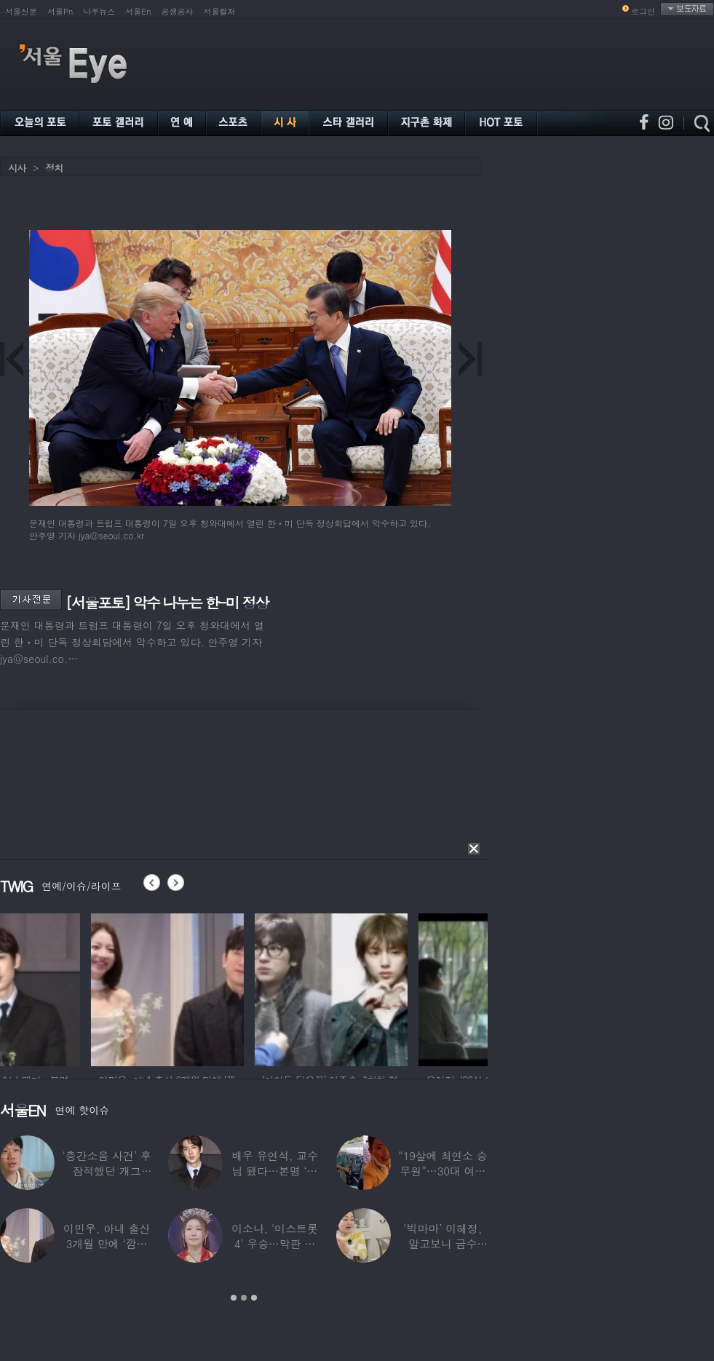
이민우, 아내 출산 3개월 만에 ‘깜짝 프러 (106, 1243)
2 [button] (244, 1298)
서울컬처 (220, 11)
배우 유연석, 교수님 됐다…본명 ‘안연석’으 (274, 1171)
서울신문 (21, 11)
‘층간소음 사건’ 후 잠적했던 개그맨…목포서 (107, 1171)
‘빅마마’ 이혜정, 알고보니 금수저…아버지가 (442, 1243)
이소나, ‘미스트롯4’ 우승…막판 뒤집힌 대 (274, 1243)
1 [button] (234, 1298)
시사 (16, 168)
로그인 (643, 11)
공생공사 (178, 11)
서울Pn (60, 11)
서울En (138, 11)
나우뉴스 (99, 11)
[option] (76, 988)
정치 (54, 168)
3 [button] (254, 1298)
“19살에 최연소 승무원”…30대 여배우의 (443, 1171)
